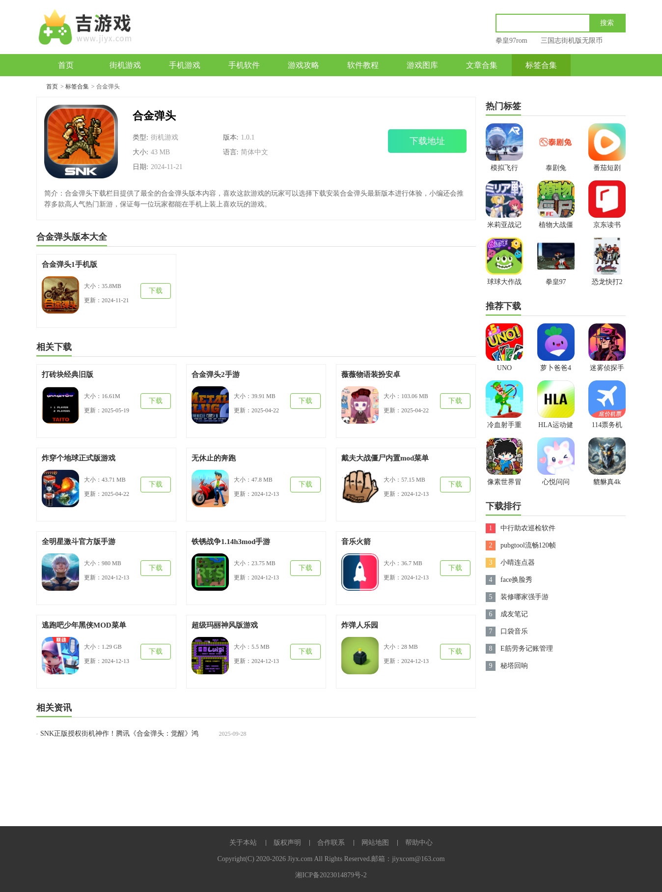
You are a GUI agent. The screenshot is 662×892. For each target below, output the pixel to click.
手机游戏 (184, 65)
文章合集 (481, 65)
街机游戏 (125, 65)
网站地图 (375, 842)
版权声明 (287, 842)
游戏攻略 (303, 65)
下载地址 (427, 141)
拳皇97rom (511, 40)
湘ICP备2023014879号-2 (330, 875)
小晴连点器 (517, 562)
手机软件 (244, 65)
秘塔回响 (514, 665)
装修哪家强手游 (524, 597)
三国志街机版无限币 (572, 40)
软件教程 (363, 65)
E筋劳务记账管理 (526, 648)
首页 (66, 65)
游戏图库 (422, 65)
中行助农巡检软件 (527, 528)
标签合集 (541, 65)
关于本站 (243, 842)
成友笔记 (514, 614)
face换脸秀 (516, 579)
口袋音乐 (514, 631)
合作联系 (331, 842)
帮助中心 (419, 842)
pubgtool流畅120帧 (528, 545)
